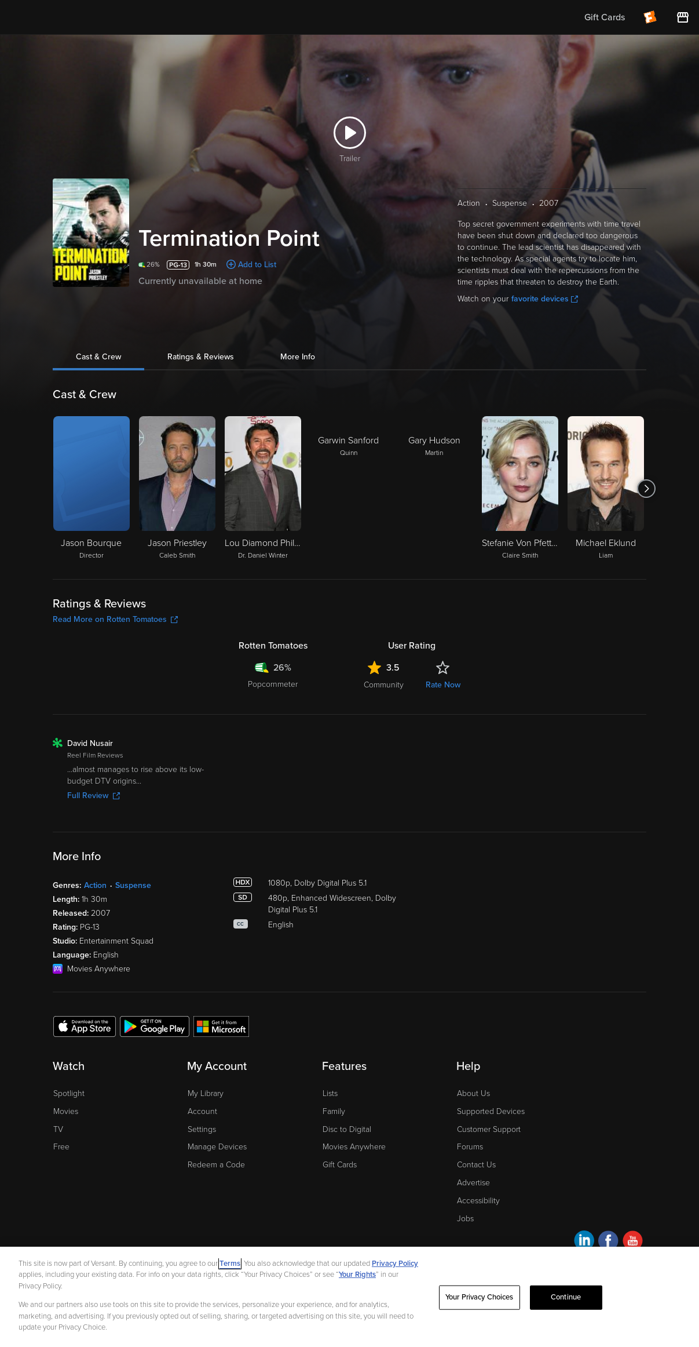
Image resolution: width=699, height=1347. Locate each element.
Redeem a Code (216, 1165)
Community (384, 685)
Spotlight (69, 1093)
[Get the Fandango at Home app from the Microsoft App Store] (221, 1025)
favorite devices (544, 299)
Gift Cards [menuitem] (604, 17)
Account (202, 1111)
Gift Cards (340, 1165)
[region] (349, 1297)
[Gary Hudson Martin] (434, 489)
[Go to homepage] (80, 17)
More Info (297, 357)
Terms (229, 1263)
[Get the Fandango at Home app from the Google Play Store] (154, 1025)
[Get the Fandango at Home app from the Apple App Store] (84, 1025)
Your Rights (357, 1274)
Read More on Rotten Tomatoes (115, 619)
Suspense (133, 885)
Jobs (465, 1219)
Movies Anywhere (354, 1147)
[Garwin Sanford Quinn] (348, 489)
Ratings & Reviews (200, 357)
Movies (65, 1111)
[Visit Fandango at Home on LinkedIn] (584, 1242)
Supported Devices (491, 1111)
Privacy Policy (395, 1263)
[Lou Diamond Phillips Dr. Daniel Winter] (263, 489)
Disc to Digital (347, 1129)
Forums (470, 1147)
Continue (566, 1297)
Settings (202, 1129)
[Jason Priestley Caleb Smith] (177, 489)
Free (61, 1147)
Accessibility (478, 1201)
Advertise (473, 1183)
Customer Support (489, 1129)
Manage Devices (217, 1147)
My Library (206, 1093)
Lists (330, 1093)
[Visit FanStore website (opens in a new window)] (682, 17)
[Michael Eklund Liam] (606, 489)
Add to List (257, 265)
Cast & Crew (98, 357)
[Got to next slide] (646, 489)
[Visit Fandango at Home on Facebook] (608, 1242)
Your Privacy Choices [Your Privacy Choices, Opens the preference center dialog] (479, 1297)
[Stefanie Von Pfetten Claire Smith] (520, 489)
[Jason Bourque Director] (91, 489)
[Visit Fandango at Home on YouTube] (632, 1242)
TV (58, 1129)
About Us (473, 1093)
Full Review (93, 795)
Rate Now (443, 685)
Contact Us (476, 1165)
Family (334, 1111)
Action (95, 885)
